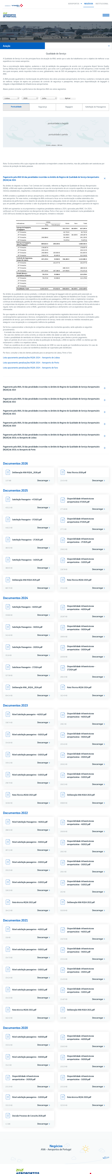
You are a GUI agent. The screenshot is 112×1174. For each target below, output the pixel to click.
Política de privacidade (13, 1151)
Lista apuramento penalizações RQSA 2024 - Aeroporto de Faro (30, 323)
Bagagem (69, 62)
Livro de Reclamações (13, 1159)
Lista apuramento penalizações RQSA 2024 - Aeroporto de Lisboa (31, 313)
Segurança (42, 62)
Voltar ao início (100, 1170)
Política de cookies (12, 1164)
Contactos (8, 1146)
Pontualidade (16, 62)
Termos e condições (12, 1155)
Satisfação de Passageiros (95, 62)
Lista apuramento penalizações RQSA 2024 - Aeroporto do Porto (31, 318)
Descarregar (42, 436)
